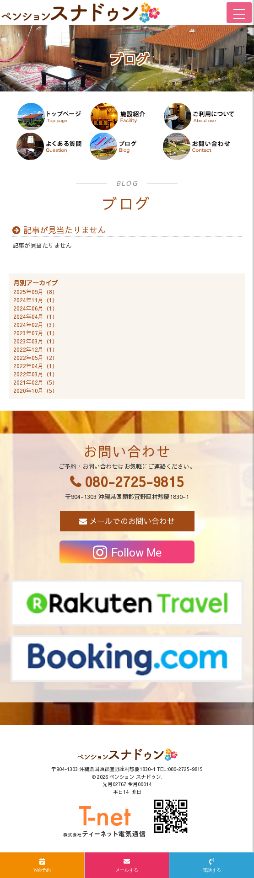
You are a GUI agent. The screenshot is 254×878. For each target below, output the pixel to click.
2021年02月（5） (35, 382)
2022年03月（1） (35, 374)
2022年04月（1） (35, 365)
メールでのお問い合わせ (132, 520)
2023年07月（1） (35, 333)
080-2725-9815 (134, 481)
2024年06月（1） (35, 308)
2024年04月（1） (35, 316)
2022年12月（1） (35, 349)
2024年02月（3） (35, 324)
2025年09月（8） (35, 291)
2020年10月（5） (35, 390)
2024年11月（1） (35, 300)
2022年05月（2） (35, 357)
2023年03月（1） (35, 341)
